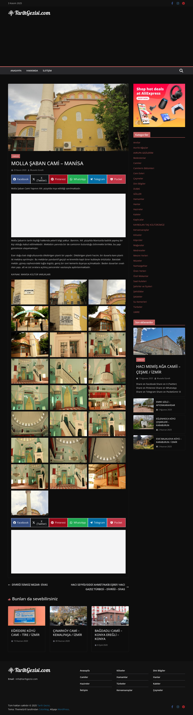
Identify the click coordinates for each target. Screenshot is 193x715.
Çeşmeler (138, 178)
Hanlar (136, 204)
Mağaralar (138, 245)
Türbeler (137, 306)
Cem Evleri (138, 173)
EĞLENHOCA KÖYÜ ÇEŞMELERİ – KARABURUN (165, 422)
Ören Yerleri (139, 270)
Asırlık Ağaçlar (140, 147)
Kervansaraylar (141, 229)
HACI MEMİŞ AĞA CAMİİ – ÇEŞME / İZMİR (158, 369)
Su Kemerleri (140, 301)
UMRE (136, 312)
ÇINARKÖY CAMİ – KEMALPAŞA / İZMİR (67, 633)
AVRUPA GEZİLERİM (143, 152)
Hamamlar (138, 199)
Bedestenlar (139, 157)
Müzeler (137, 260)
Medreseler (139, 250)
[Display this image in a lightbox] (29, 292)
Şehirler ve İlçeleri (142, 286)
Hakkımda (32, 70)
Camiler (15, 156)
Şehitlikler (138, 291)
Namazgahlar (140, 265)
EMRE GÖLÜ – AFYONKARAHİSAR (165, 403)
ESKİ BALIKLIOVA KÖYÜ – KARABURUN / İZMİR (169, 440)
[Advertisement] (96, 43)
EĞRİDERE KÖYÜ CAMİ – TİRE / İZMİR (25, 633)
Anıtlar (136, 142)
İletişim (47, 70)
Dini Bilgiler (139, 183)
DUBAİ (136, 188)
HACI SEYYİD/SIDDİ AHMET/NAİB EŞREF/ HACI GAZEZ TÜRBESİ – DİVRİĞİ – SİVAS (100, 587)
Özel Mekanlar (140, 276)
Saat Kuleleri (140, 281)
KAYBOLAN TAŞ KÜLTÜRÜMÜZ (148, 224)
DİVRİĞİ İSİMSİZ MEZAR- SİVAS (28, 584)
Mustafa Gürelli (36, 170)
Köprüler (138, 240)
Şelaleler (137, 296)
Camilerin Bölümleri (143, 168)
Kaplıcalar (138, 219)
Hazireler (138, 209)
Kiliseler (137, 235)
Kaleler (137, 214)
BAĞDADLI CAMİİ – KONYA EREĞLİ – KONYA (108, 635)
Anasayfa (16, 70)
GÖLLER (137, 193)
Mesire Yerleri (140, 255)
